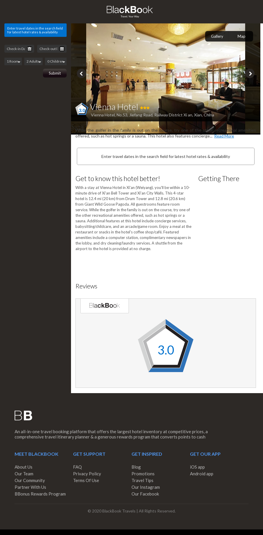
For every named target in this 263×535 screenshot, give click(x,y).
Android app (201, 473)
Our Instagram (146, 487)
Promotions (143, 473)
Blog (136, 466)
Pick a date (29, 49)
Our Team (24, 473)
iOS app (197, 466)
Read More (224, 135)
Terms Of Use (86, 480)
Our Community (30, 480)
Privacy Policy (87, 473)
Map (241, 36)
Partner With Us (30, 487)
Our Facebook (145, 493)
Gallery (217, 36)
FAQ (77, 466)
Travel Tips (142, 480)
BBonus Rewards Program (40, 493)
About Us (23, 466)
